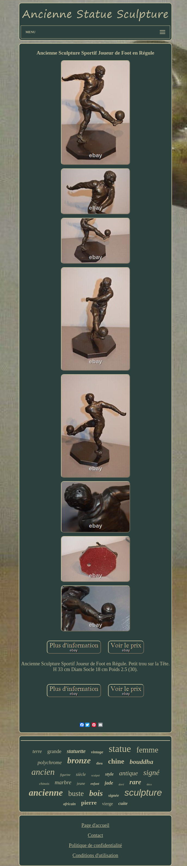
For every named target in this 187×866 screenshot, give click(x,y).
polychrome (50, 762)
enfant (94, 784)
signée (113, 795)
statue (120, 749)
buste (76, 793)
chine (116, 761)
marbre (63, 782)
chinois (44, 784)
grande (54, 751)
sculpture (143, 792)
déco (149, 784)
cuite (123, 803)
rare (135, 782)
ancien (42, 772)
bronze (79, 760)
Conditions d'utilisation (95, 855)
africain (69, 804)
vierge (107, 803)
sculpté (95, 775)
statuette (76, 751)
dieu (99, 763)
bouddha (141, 761)
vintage (97, 752)
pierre (89, 802)
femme (147, 749)
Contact (95, 835)
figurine (65, 775)
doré (121, 784)
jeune (81, 784)
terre (37, 751)
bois (96, 793)
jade (109, 783)
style (109, 774)
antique (128, 773)
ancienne (46, 793)
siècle (81, 774)
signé (151, 772)
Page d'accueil (95, 825)
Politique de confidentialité (95, 845)
